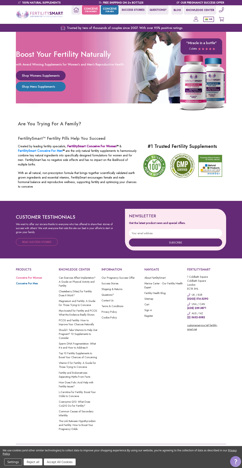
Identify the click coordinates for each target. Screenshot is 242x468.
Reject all (33, 462)
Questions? (108, 295)
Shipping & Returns (112, 289)
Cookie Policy (109, 317)
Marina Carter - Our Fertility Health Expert (163, 285)
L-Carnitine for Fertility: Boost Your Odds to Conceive (77, 394)
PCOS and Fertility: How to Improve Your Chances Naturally (76, 322)
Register (148, 316)
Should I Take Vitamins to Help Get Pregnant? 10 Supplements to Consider (78, 334)
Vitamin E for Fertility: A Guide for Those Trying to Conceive (77, 365)
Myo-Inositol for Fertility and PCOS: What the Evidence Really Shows (78, 313)
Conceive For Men (27, 283)
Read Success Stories (36, 242)
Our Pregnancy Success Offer (118, 278)
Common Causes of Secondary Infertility (76, 413)
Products (23, 269)
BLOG (177, 10)
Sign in (148, 310)
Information (112, 269)
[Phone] (221, 10)
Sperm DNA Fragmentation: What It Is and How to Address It (77, 345)
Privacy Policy (109, 312)
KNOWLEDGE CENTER (200, 10)
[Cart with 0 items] (221, 19)
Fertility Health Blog (155, 293)
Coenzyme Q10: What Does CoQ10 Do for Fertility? (74, 404)
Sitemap (148, 299)
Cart (146, 304)
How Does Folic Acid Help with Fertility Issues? (76, 384)
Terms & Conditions (112, 306)
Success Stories (110, 283)
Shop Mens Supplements (38, 86)
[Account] (195, 19)
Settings (13, 462)
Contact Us (107, 300)
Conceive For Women (29, 278)
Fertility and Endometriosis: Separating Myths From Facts (74, 375)
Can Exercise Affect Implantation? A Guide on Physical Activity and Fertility (77, 282)
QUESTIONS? (157, 10)
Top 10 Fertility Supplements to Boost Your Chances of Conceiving (78, 355)
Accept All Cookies (60, 462)
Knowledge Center (74, 269)
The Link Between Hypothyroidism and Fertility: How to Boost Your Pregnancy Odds (77, 425)
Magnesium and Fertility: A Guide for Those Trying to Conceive (77, 303)
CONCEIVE (90, 10)
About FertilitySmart (155, 278)
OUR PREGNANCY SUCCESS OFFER (202, 3)
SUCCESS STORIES (132, 10)
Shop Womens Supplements (41, 75)
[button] (235, 461)
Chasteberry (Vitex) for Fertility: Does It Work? (75, 293)
